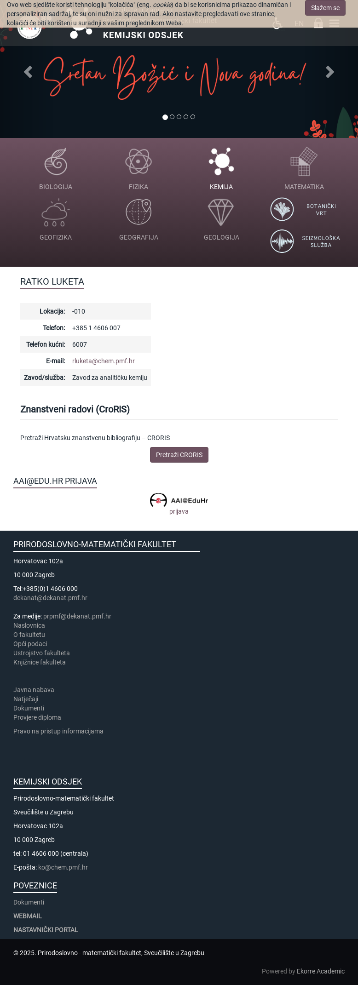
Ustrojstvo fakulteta (41, 653)
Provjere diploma (37, 717)
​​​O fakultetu (29, 634)
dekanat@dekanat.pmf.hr (50, 597)
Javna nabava (33, 689)
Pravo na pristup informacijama (59, 731)
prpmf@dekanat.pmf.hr (77, 616)
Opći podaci (30, 643)
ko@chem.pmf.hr (63, 867)
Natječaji (25, 699)
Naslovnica (29, 625)
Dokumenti (28, 708)
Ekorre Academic (321, 971)
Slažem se (325, 7)
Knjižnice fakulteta (39, 662)
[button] (27, 69)
